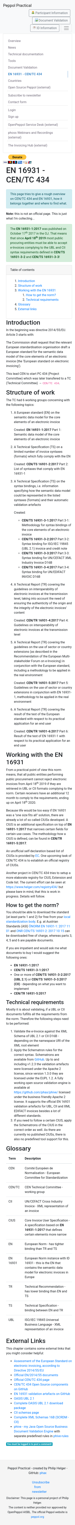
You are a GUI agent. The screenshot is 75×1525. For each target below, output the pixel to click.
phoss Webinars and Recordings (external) (30, 135)
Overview (14, 41)
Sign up (13, 117)
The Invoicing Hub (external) (27, 145)
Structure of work (30, 286)
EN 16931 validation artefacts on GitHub (42, 1394)
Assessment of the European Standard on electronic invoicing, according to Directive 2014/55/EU (43, 1365)
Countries (14, 81)
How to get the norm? (41, 295)
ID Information (45, 28)
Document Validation (51, 20)
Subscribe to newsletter (24, 95)
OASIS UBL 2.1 (24, 1398)
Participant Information (49, 13)
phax (43, 1473)
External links (27, 309)
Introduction (26, 281)
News (12, 47)
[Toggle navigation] (66, 28)
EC (37, 856)
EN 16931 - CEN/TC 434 (25, 74)
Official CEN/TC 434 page (31, 1380)
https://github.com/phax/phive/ (36, 1092)
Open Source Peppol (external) (29, 87)
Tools (12, 61)
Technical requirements (42, 300)
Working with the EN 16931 (37, 290)
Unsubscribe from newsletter (39, 1487)
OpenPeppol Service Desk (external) (33, 125)
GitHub (39, 1059)
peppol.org (37, 1516)
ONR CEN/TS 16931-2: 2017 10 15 (40, 931)
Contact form (17, 102)
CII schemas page (26, 1412)
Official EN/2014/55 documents (36, 1375)
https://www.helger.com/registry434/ (32, 887)
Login (12, 110)
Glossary (24, 304)
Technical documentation (25, 54)
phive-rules (61, 1436)
